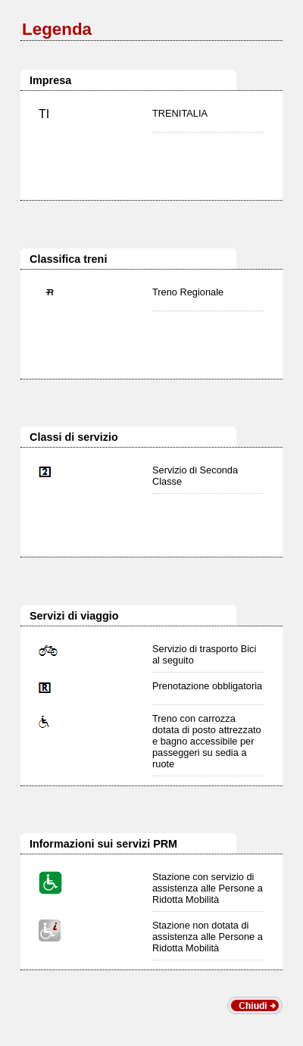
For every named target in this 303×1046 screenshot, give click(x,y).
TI (44, 114)
